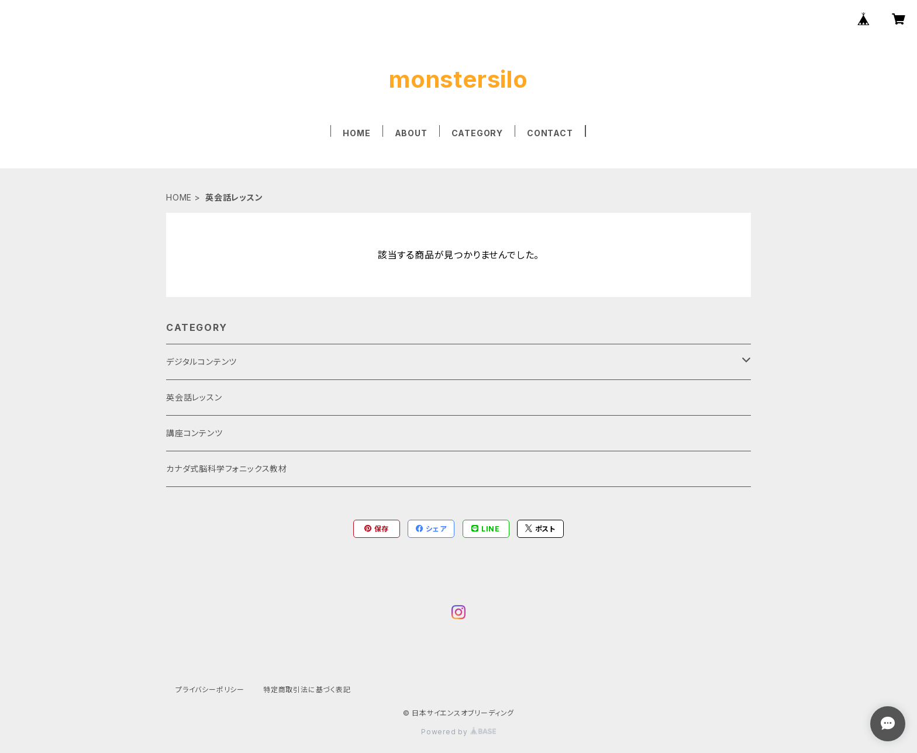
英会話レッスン (194, 397)
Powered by (458, 731)
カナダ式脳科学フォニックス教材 (226, 469)
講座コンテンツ (194, 433)
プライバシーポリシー (209, 689)
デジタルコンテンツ (201, 362)
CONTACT (550, 133)
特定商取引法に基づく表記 (307, 689)
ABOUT (411, 133)
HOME (356, 133)
